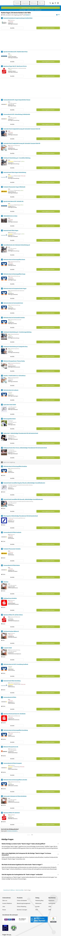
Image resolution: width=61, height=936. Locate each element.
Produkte (17, 3)
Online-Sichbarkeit (22, 900)
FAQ (36, 909)
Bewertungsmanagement (23, 903)
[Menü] (58, 3)
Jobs (3, 906)
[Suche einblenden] (51, 3)
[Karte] (56, 14)
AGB (50, 906)
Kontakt (37, 906)
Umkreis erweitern (12, 831)
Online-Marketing (21, 906)
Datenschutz (52, 903)
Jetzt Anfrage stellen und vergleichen (30, 8)
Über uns (41, 3)
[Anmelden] (53, 3)
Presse (4, 909)
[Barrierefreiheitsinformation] (56, 3)
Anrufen (12, 28)
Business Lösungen (22, 909)
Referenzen (33, 3)
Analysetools (25, 3)
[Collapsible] (58, 843)
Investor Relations (7, 903)
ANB (50, 909)
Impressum (51, 900)
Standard (27, 15)
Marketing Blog (39, 900)
